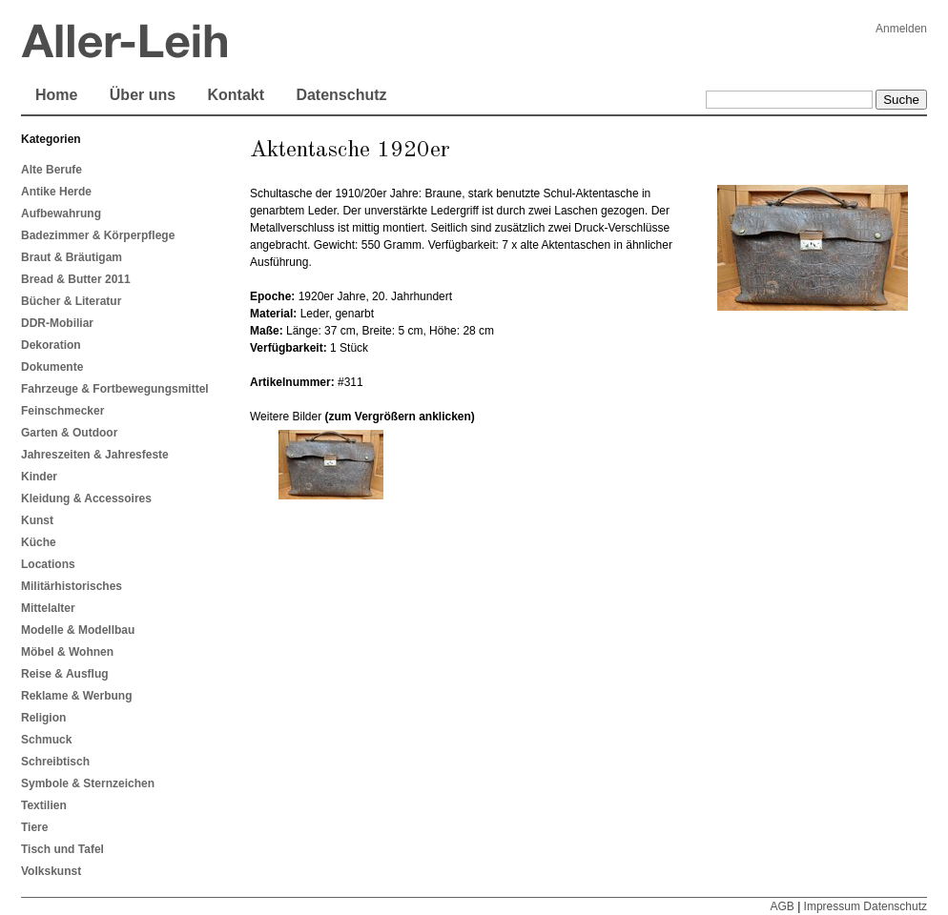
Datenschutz (341, 95)
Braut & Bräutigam (71, 257)
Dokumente (52, 367)
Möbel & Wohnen (67, 652)
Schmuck (46, 739)
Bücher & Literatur (71, 301)
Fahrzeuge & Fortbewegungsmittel (115, 389)
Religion (43, 717)
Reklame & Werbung (76, 695)
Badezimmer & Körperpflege (98, 235)
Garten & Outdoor (69, 432)
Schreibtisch (55, 761)
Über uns (142, 95)
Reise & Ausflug (65, 674)
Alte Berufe (51, 169)
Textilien (44, 805)
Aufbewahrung (61, 213)
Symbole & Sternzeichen (88, 783)
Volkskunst (51, 871)
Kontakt (235, 95)
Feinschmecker (62, 410)
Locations (48, 564)
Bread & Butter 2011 (76, 279)
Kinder (39, 476)
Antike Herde (56, 191)
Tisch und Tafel (62, 849)
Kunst (37, 520)
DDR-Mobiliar (57, 323)
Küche (38, 542)
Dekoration (51, 345)
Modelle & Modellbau (77, 630)
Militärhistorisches (71, 586)
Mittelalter (48, 608)
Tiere (34, 827)
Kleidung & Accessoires (86, 498)
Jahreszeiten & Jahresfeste (95, 454)
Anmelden (901, 28)
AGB (781, 906)
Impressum (832, 906)
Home (56, 95)
